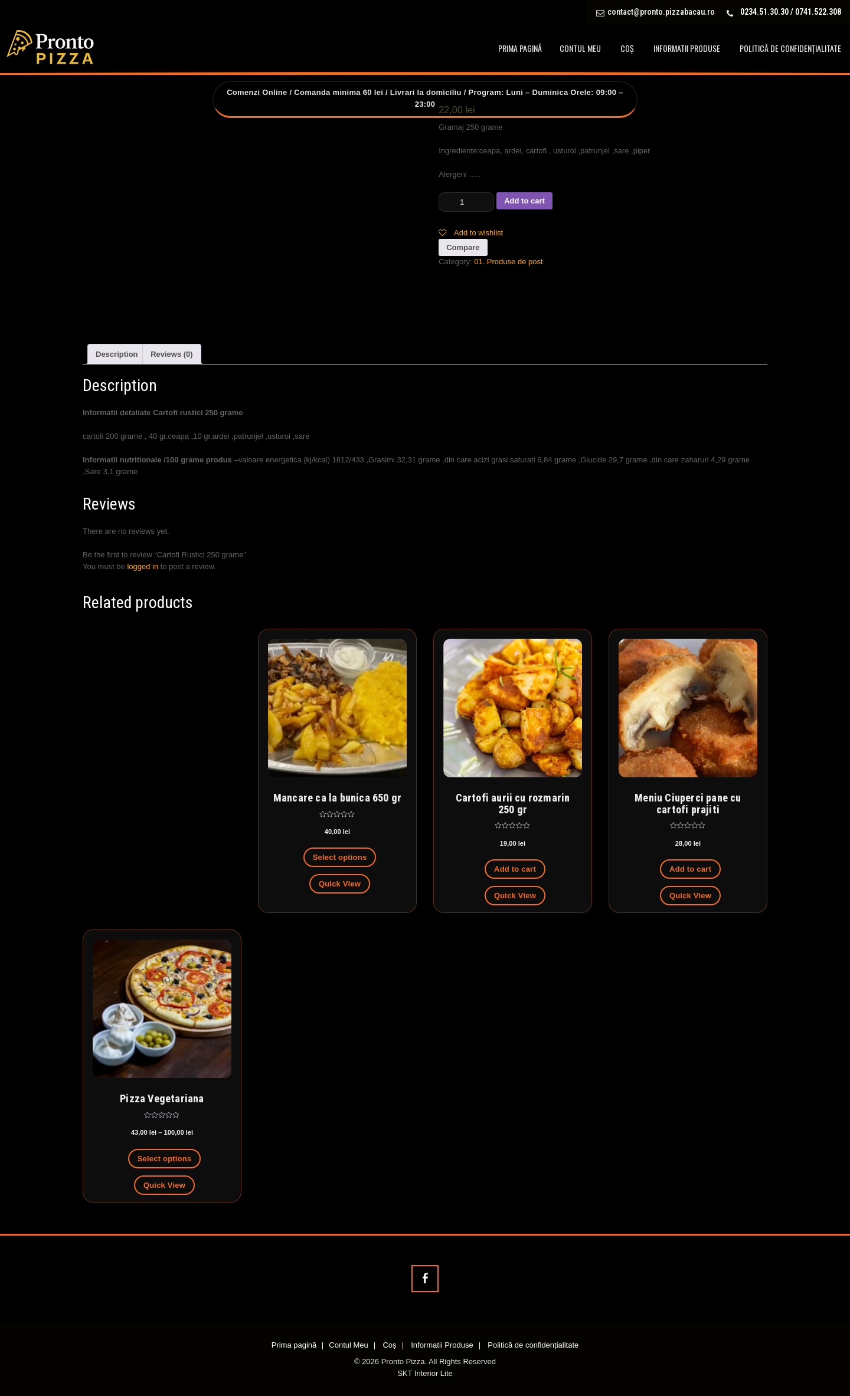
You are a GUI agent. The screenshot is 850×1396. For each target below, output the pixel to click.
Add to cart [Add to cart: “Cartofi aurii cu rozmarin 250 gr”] (515, 869)
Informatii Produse (686, 48)
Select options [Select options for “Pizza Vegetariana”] (165, 1158)
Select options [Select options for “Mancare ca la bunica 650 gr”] (340, 857)
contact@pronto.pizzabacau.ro (661, 12)
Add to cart (524, 200)
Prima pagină (520, 48)
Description (117, 354)
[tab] (116, 354)
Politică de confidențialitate (790, 48)
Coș (627, 48)
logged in (142, 566)
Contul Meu (580, 48)
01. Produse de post (508, 261)
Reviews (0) (172, 354)
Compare (462, 247)
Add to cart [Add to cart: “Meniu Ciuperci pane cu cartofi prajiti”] (690, 869)
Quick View (340, 883)
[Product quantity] (466, 202)
